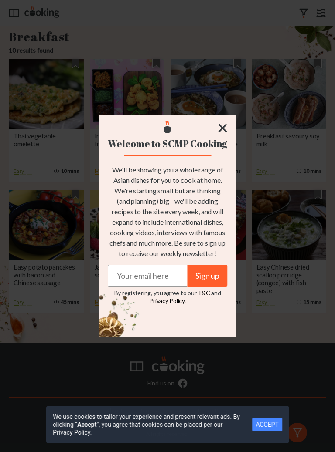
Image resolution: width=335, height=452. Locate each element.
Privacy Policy (166, 300)
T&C (204, 293)
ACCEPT (277, 428)
